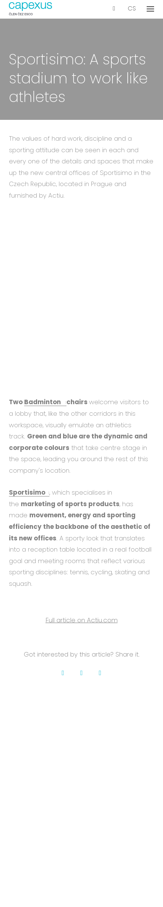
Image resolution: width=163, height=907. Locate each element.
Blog (82, 808)
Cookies (82, 879)
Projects (81, 726)
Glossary (82, 828)
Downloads (81, 766)
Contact (81, 746)
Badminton (43, 401)
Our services (81, 798)
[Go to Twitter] (81, 673)
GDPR (81, 869)
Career (81, 736)
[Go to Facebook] (63, 673)
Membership (82, 756)
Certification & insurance (81, 838)
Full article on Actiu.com (82, 620)
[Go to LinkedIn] (100, 673)
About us (82, 716)
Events (81, 818)
